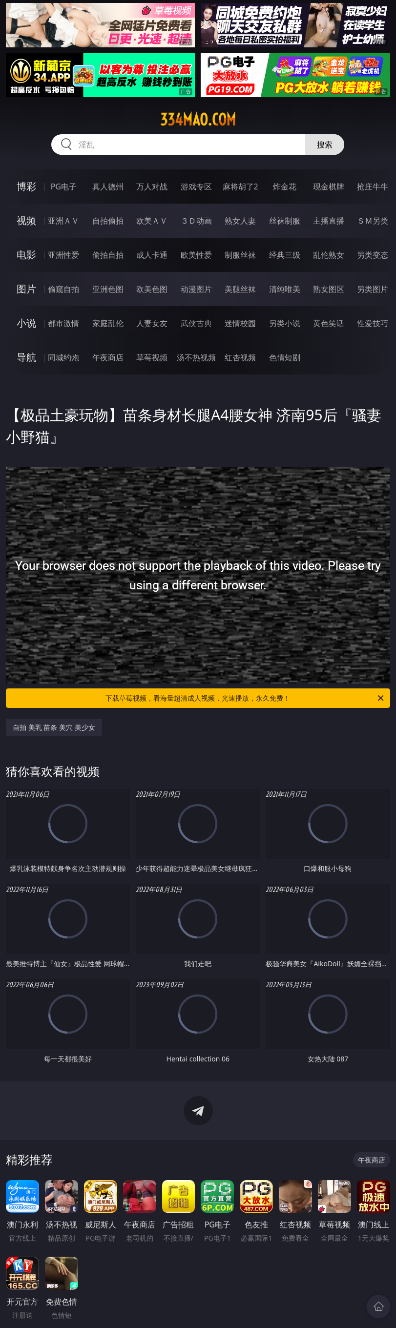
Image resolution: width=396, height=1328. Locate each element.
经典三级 (284, 254)
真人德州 (108, 186)
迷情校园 (240, 323)
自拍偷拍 (108, 220)
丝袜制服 (284, 220)
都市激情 (63, 323)
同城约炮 (63, 357)
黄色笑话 (328, 323)
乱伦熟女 (328, 254)
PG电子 (64, 186)
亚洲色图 (108, 289)
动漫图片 (196, 289)
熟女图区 (328, 289)
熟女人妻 (240, 220)
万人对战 (151, 186)
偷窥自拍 (63, 289)
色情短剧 (284, 357)
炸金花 (284, 186)
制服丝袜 (240, 254)
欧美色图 (151, 289)
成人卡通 (151, 254)
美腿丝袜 (240, 289)
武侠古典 (196, 323)
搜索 (325, 144)
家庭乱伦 (108, 323)
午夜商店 (108, 357)
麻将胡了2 (240, 186)
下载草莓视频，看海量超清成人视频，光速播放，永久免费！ (245, 698)
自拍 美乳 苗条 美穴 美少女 (54, 727)
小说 (26, 323)
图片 (26, 288)
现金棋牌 (328, 186)
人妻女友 (151, 323)
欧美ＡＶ (151, 220)
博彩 (26, 186)
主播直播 (328, 220)
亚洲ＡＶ (63, 220)
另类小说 (284, 323)
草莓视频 (151, 357)
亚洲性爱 (63, 254)
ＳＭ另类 (372, 220)
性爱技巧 (372, 323)
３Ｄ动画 (196, 220)
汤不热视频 (196, 357)
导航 (26, 357)
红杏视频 (240, 357)
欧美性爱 (196, 254)
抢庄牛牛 (372, 186)
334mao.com (198, 119)
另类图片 (372, 289)
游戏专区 (196, 186)
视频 (26, 220)
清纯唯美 (284, 289)
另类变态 (372, 254)
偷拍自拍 (108, 254)
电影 (26, 254)
